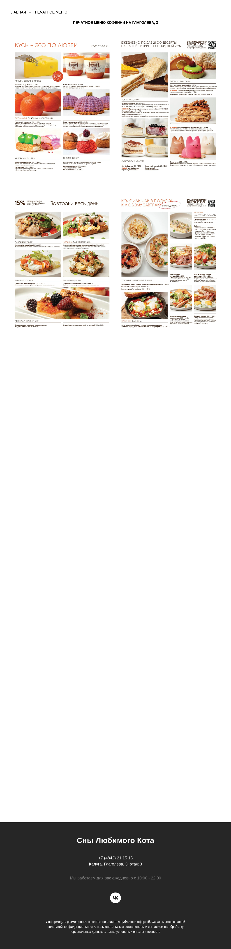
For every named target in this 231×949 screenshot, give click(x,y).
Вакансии (184, 9)
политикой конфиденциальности (71, 927)
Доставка (119, 9)
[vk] (115, 898)
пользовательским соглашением (121, 927)
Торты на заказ (151, 9)
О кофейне (91, 9)
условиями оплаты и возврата (138, 931)
